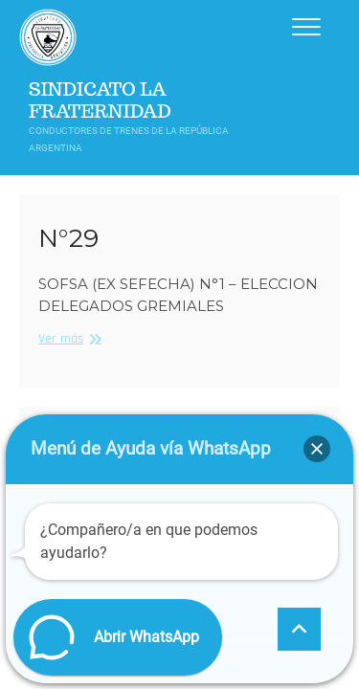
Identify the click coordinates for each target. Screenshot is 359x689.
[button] (316, 448)
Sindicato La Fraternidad (100, 100)
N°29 (68, 238)
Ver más (67, 338)
